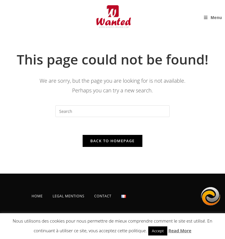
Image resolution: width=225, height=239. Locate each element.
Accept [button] (158, 230)
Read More (179, 230)
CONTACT (103, 196)
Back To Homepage (112, 140)
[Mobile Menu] (213, 17)
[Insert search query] (112, 111)
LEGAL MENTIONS (68, 196)
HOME (37, 196)
